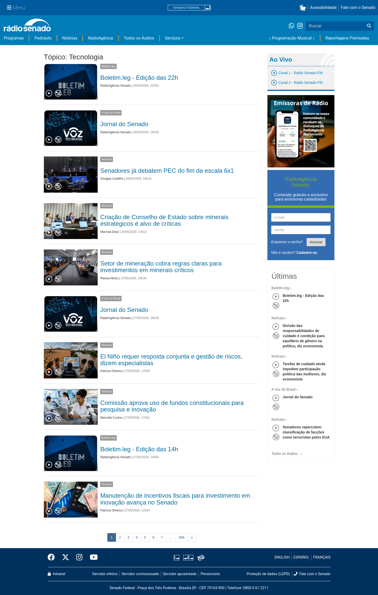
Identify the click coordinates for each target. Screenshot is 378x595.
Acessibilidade (323, 7)
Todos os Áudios (139, 38)
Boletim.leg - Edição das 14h (139, 449)
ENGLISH (282, 557)
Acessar (316, 242)
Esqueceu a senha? (287, 242)
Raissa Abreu (109, 278)
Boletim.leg (108, 66)
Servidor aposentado (180, 574)
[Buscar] (369, 26)
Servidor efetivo (105, 574)
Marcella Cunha (111, 417)
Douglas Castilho (111, 178)
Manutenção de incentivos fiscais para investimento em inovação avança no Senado (175, 499)
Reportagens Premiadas (347, 38)
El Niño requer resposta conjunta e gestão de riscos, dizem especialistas (171, 359)
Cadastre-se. (307, 252)
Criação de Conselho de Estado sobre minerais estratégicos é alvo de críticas (164, 220)
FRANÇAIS (322, 557)
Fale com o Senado (358, 7)
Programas (14, 38)
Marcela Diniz (109, 232)
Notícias (69, 38)
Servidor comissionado (140, 574)
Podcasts (42, 38)
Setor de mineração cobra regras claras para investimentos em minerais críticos (160, 266)
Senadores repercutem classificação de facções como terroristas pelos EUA (306, 432)
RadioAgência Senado (115, 85)
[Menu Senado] (16, 8)
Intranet (57, 574)
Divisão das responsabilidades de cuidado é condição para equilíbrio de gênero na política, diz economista (303, 336)
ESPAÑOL (301, 557)
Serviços (172, 38)
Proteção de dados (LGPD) (268, 574)
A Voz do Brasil (110, 112)
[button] (303, 7)
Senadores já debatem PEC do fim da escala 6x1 (167, 170)
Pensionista (210, 574)
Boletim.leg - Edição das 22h (139, 77)
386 (181, 537)
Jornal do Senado (124, 124)
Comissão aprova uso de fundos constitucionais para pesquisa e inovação (172, 406)
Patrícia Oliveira (111, 371)
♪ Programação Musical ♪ (292, 38)
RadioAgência (100, 38)
